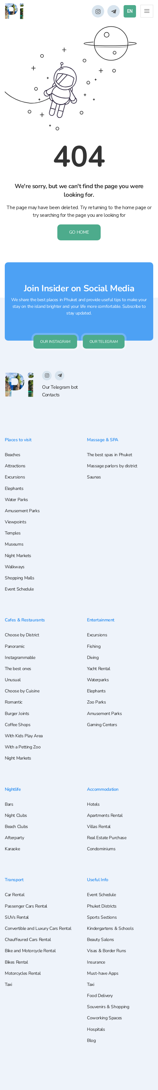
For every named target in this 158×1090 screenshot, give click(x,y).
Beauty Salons (100, 940)
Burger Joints (17, 714)
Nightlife (14, 789)
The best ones (18, 669)
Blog (91, 1040)
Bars (9, 804)
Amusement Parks (22, 511)
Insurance (96, 962)
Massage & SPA (103, 440)
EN (130, 11)
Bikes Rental (16, 962)
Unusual (12, 680)
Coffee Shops (17, 725)
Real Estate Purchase (106, 838)
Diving (93, 658)
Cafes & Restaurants (26, 620)
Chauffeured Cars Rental (28, 940)
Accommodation (103, 789)
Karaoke (12, 849)
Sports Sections (102, 917)
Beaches (12, 455)
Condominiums (101, 849)
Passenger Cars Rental (26, 906)
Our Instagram (55, 341)
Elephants (14, 488)
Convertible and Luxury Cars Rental (38, 928)
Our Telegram (104, 341)
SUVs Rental (17, 917)
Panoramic (15, 646)
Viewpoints (15, 522)
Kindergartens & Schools (110, 928)
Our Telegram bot (60, 387)
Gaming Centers (102, 725)
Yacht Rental (98, 669)
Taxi (8, 984)
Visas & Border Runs (106, 951)
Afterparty (14, 838)
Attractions (15, 466)
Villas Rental (99, 827)
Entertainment (102, 620)
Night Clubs (16, 815)
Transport (15, 880)
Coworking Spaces (104, 1018)
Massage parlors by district (112, 466)
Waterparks (98, 680)
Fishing (93, 646)
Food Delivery (100, 996)
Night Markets (18, 556)
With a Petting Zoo (22, 747)
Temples (12, 533)
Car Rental (14, 895)
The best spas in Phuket (109, 455)
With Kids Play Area (24, 736)
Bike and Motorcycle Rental (30, 951)
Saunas (94, 477)
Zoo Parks (96, 702)
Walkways (15, 567)
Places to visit (19, 440)
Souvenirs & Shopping (108, 1007)
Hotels (93, 804)
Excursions (15, 477)
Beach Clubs (16, 827)
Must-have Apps (102, 973)
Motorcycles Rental (22, 973)
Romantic (13, 702)
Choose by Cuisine (22, 691)
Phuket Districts (102, 906)
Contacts (51, 395)
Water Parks (16, 500)
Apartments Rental (105, 815)
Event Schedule (19, 589)
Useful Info (98, 880)
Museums (14, 544)
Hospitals (96, 1029)
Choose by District (22, 635)
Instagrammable (20, 658)
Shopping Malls (19, 578)
